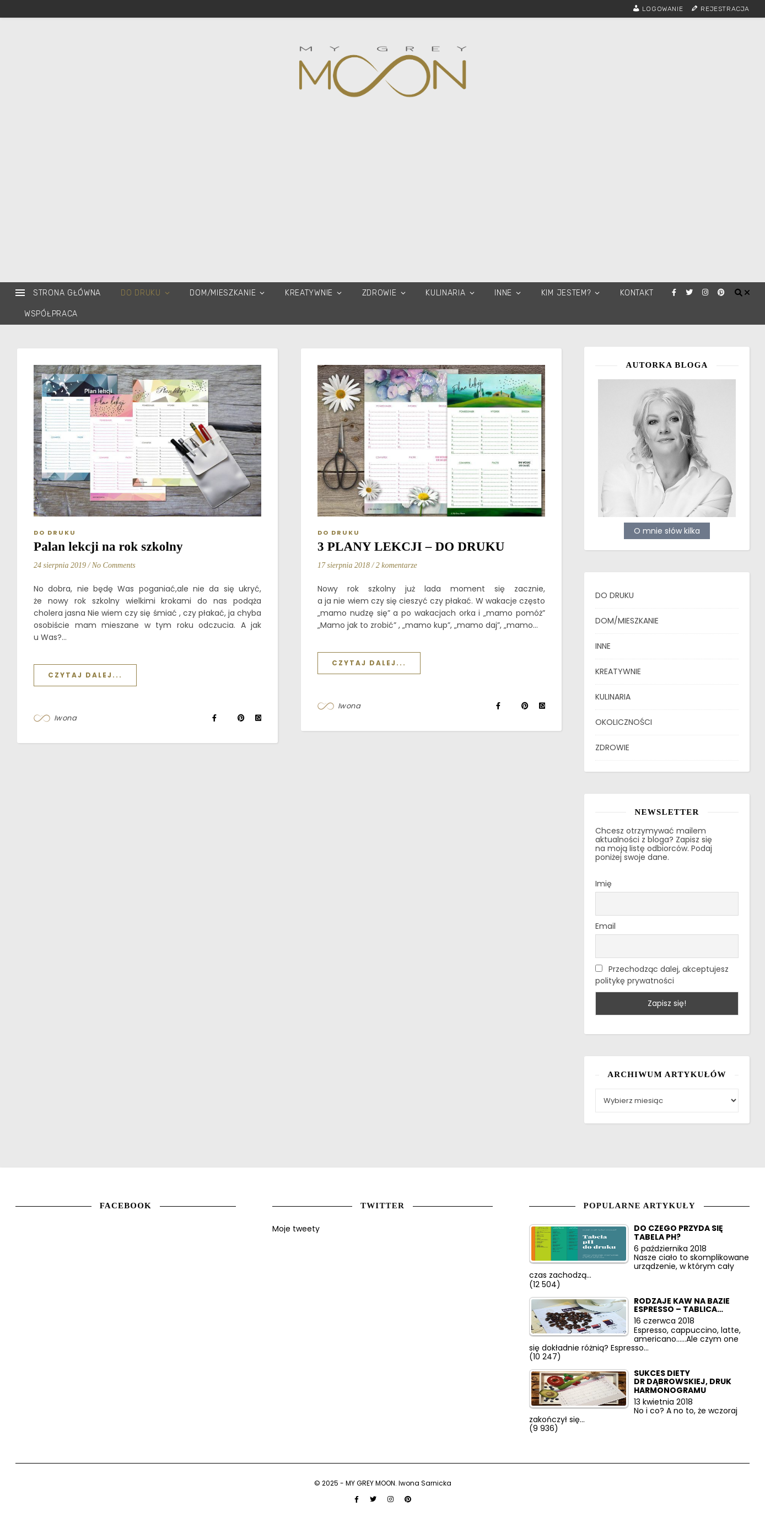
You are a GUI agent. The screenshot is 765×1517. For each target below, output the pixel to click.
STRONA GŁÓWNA (67, 293)
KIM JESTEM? (566, 293)
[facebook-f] (675, 292)
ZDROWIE (379, 293)
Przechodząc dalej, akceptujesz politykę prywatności (662, 973)
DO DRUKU (141, 293)
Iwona (65, 718)
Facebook (126, 1205)
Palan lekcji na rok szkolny (108, 546)
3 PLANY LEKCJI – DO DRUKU (411, 546)
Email (605, 925)
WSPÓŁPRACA (51, 314)
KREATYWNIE (309, 293)
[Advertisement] (382, 199)
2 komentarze (396, 565)
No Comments (114, 565)
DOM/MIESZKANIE (223, 293)
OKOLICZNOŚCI (623, 721)
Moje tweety (296, 1228)
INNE (503, 293)
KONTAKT (637, 293)
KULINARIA (445, 293)
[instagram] (706, 292)
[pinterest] (721, 292)
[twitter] (690, 292)
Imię (603, 882)
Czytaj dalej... (85, 675)
